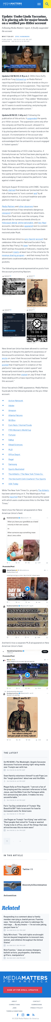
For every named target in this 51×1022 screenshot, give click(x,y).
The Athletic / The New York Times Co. (26, 474)
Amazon (12, 410)
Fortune (12, 434)
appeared (28, 226)
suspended (32, 118)
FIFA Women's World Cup (19, 430)
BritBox (12, 420)
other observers (26, 206)
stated (24, 374)
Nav (37, 4)
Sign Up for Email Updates (22, 990)
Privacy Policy (36, 1008)
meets (16, 252)
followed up (21, 79)
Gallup (11, 439)
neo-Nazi (42, 222)
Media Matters (8, 206)
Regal (10, 459)
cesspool (6, 213)
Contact (36, 1001)
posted (5, 364)
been (26, 245)
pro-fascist (30, 239)
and (35, 193)
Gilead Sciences (15, 444)
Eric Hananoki (22, 36)
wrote (4, 358)
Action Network (15, 400)
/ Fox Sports (27, 479)
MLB (10, 449)
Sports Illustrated (16, 469)
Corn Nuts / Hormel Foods (20, 425)
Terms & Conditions (14, 1011)
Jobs (14, 1008)
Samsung (12, 464)
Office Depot (14, 454)
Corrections (14, 1004)
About (14, 1001)
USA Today (13, 483)
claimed (11, 190)
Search (47, 4)
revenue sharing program (13, 255)
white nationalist (25, 222)
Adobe (11, 405)
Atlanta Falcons (15, 415)
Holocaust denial (9, 222)
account (39, 239)
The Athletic (43, 490)
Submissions (36, 1004)
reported (13, 496)
